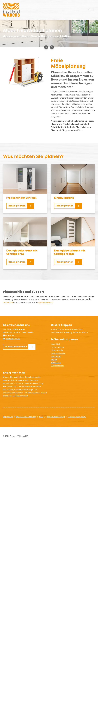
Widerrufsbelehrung (56, 416)
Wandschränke (57, 365)
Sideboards (56, 362)
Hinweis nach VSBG (77, 416)
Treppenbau (56, 329)
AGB (41, 416)
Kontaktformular (45, 302)
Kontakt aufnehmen (16, 346)
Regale (54, 359)
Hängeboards (57, 350)
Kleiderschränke (58, 353)
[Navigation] (90, 10)
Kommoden (56, 356)
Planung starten (17, 205)
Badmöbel (55, 344)
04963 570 (8, 302)
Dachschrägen (57, 347)
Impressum (8, 416)
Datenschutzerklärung (26, 416)
